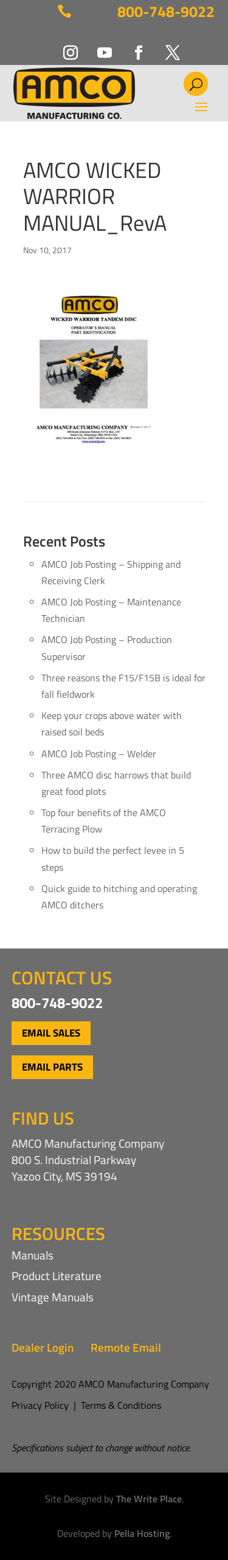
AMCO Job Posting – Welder (98, 753)
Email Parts (52, 1067)
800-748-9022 (166, 11)
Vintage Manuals (53, 1297)
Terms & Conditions (121, 1405)
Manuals (33, 1255)
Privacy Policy (40, 1405)
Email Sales (51, 1033)
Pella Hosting (142, 1533)
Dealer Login (43, 1347)
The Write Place (149, 1498)
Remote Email (126, 1347)
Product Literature (57, 1275)
